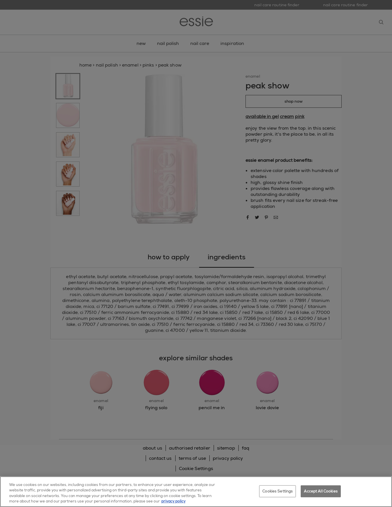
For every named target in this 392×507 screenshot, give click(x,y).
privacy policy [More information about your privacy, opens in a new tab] (173, 501)
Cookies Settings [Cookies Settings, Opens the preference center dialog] (277, 491)
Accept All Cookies (320, 491)
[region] (196, 491)
